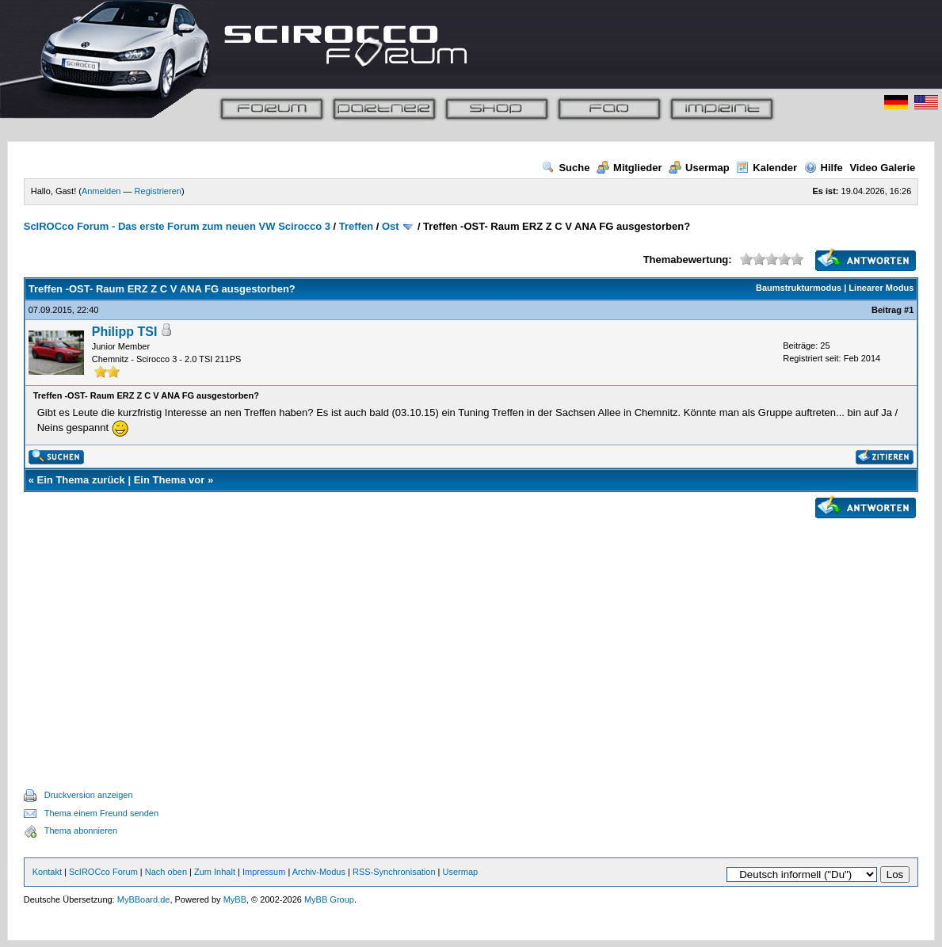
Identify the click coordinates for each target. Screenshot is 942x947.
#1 (908, 310)
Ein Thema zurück (81, 480)
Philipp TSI (125, 331)
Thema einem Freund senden (101, 813)
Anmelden (101, 191)
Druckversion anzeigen (88, 795)
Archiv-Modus (318, 871)
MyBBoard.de (143, 899)
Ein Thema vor (169, 480)
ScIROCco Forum (103, 871)
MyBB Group (329, 899)
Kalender (766, 168)
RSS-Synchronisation (394, 871)
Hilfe (823, 168)
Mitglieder (629, 168)
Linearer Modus (881, 287)
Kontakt (47, 871)
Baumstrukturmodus (798, 287)
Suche (565, 168)
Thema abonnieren (80, 830)
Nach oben (166, 871)
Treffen (356, 226)
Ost (390, 226)
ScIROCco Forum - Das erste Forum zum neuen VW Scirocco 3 (177, 226)
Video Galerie (882, 168)
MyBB (234, 899)
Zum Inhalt (214, 871)
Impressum (263, 871)
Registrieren (158, 191)
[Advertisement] (471, 636)
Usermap (699, 168)
